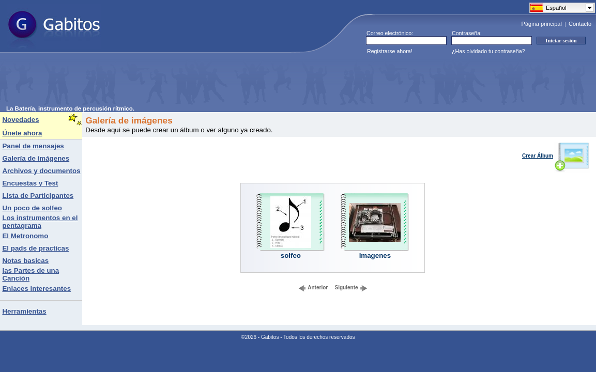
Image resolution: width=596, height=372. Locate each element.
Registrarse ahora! (389, 51)
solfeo (291, 255)
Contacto (580, 24)
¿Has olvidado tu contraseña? (488, 51)
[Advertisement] (194, 82)
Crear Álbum (556, 156)
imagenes (375, 255)
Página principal (542, 24)
